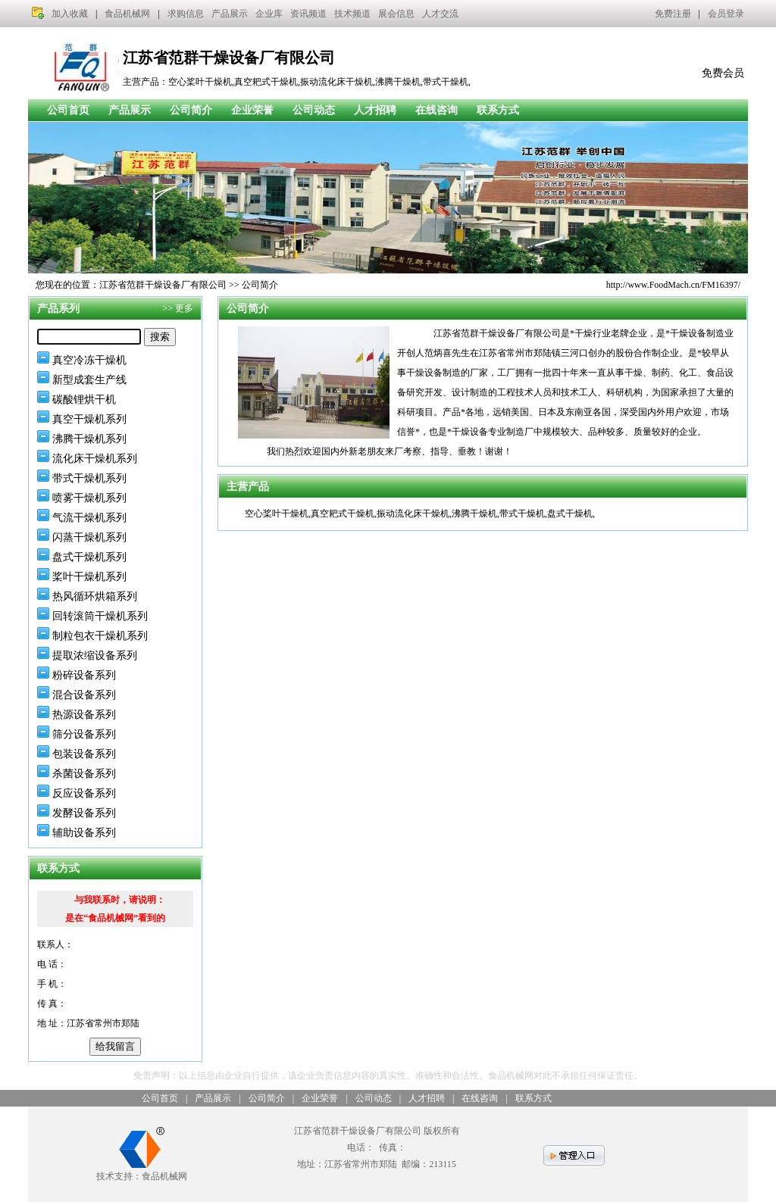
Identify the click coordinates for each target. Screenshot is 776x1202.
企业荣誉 (252, 110)
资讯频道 (308, 13)
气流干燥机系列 (89, 517)
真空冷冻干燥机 (89, 360)
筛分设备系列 (84, 734)
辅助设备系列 (84, 832)
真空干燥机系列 (89, 419)
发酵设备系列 (84, 813)
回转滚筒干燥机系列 (100, 616)
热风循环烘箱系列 (94, 596)
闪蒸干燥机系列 (89, 537)
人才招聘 (375, 110)
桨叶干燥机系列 (89, 576)
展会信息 (396, 13)
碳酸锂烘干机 (84, 399)
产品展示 (229, 13)
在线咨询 (436, 110)
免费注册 (673, 13)
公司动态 (314, 110)
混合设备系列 (84, 695)
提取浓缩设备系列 (94, 655)
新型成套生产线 (89, 380)
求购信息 (185, 13)
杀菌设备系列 (84, 773)
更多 (184, 308)
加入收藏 (70, 13)
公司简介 (191, 110)
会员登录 (726, 13)
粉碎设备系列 (84, 675)
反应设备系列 (84, 793)
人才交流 (440, 13)
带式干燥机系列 (89, 478)
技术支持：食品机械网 (141, 1171)
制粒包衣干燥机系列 (100, 636)
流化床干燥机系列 (94, 458)
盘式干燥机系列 (89, 557)
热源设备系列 (84, 714)
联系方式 (498, 110)
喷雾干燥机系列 (89, 498)
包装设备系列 (84, 754)
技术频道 (352, 13)
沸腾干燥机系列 (89, 439)
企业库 (269, 13)
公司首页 (68, 110)
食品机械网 (127, 13)
